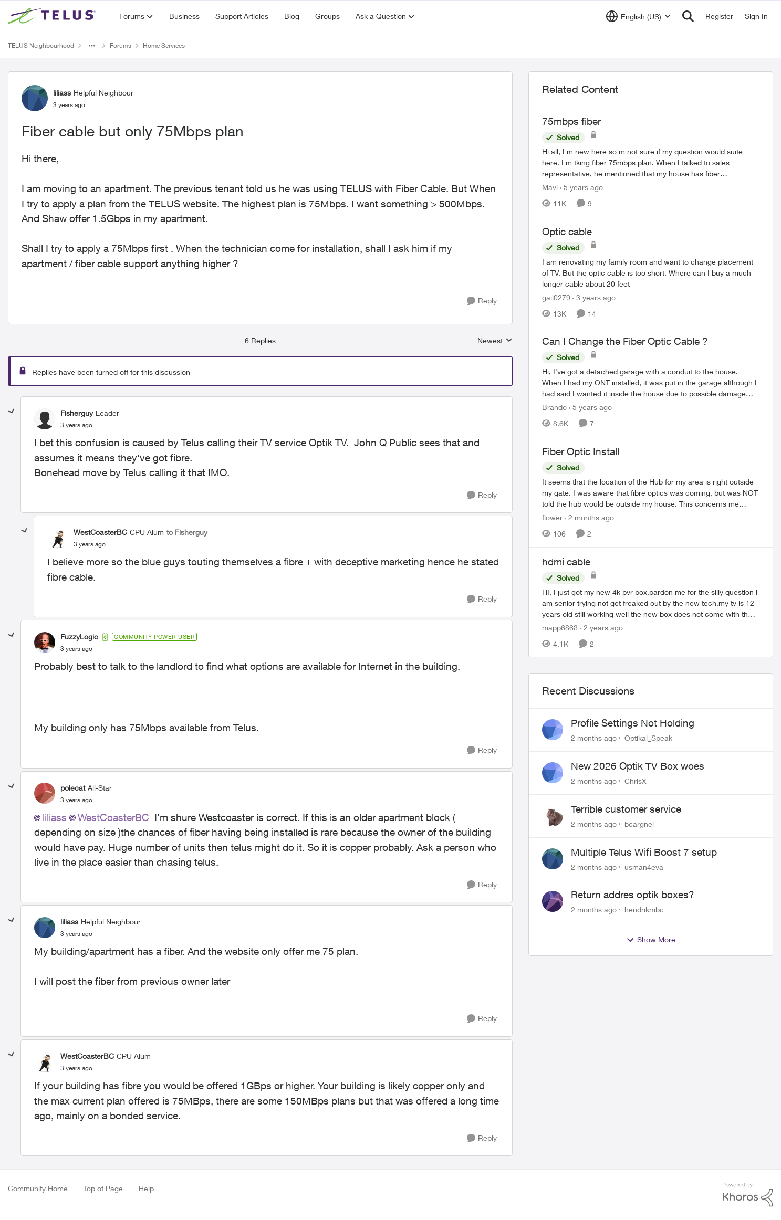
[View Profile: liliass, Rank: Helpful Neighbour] (35, 98)
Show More (650, 939)
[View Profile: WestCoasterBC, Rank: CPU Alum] (57, 538)
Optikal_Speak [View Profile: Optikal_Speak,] (648, 737)
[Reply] (482, 301)
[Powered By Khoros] (748, 1195)
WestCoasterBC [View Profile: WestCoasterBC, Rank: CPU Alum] (100, 532)
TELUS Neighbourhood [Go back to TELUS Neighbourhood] (41, 45)
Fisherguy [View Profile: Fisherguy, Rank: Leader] (76, 412)
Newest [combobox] (495, 341)
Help (146, 1188)
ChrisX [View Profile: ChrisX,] (635, 780)
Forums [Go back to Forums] (120, 45)
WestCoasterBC (113, 817)
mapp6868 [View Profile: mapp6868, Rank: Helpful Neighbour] (560, 627)
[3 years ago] (594, 296)
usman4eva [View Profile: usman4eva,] (643, 866)
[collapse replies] (11, 411)
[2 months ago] (589, 517)
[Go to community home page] (53, 16)
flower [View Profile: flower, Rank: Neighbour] (552, 517)
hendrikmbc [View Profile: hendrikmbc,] (644, 909)
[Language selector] (638, 16)
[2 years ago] (601, 627)
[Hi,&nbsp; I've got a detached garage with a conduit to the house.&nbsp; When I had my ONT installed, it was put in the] (650, 382)
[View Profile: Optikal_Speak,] (552, 729)
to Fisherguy (186, 532)
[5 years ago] (581, 187)
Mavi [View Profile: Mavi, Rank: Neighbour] (550, 187)
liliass (55, 817)
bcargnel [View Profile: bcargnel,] (639, 823)
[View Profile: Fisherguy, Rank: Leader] (44, 418)
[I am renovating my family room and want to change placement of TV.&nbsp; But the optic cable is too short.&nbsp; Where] (650, 272)
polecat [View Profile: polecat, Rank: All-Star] (72, 787)
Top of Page (103, 1188)
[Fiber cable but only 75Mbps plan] (76, 425)
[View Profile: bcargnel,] (552, 815)
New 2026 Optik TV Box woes (637, 766)
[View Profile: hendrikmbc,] (552, 901)
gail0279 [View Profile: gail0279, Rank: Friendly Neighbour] (556, 296)
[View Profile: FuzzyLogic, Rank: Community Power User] (44, 642)
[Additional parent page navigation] (92, 45)
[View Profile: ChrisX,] (552, 772)
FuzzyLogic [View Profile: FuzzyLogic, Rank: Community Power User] (79, 636)
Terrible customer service (626, 809)
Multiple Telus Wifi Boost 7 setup (644, 852)
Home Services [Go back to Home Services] (164, 45)
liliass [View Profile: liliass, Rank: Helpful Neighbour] (62, 92)
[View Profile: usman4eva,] (552, 858)
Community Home (38, 1188)
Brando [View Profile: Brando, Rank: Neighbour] (554, 407)
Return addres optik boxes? (632, 894)
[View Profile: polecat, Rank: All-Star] (44, 793)
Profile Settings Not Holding (632, 723)
